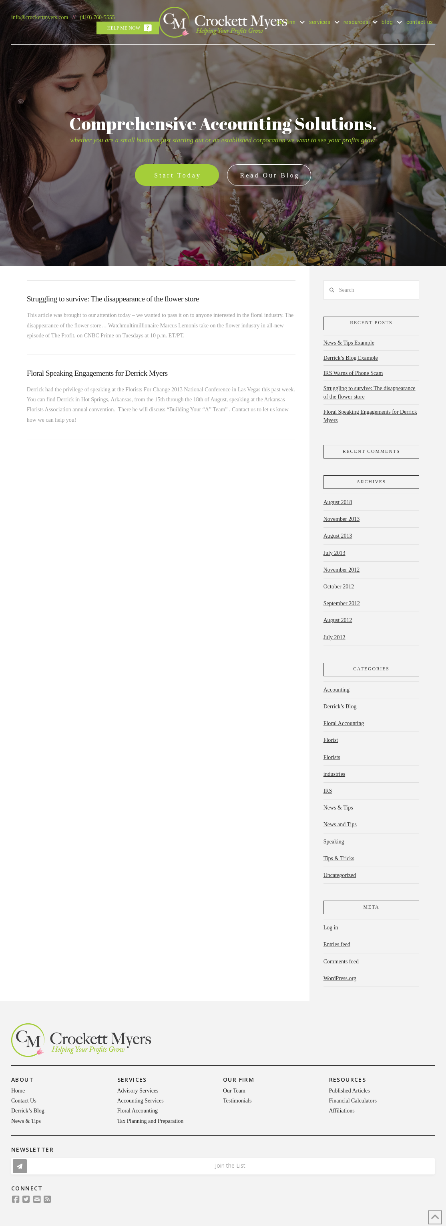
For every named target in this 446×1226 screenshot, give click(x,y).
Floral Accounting (343, 723)
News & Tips (338, 808)
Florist (330, 740)
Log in (330, 928)
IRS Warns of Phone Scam (353, 373)
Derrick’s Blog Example (350, 358)
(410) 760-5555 (97, 17)
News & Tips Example (348, 343)
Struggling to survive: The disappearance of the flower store (113, 299)
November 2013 (341, 519)
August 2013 (337, 536)
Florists (331, 757)
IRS (327, 791)
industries (334, 774)
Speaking (333, 842)
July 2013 (334, 553)
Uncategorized (339, 875)
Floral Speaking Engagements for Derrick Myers (97, 373)
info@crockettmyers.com (39, 17)
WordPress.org (339, 978)
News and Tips (340, 824)
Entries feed (336, 944)
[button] (223, 1166)
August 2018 (337, 502)
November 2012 (341, 570)
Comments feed (341, 962)
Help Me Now (123, 28)
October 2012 (338, 587)
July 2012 (334, 637)
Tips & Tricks (338, 858)
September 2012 (341, 603)
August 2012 (337, 620)
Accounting (336, 690)
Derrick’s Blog (340, 707)
